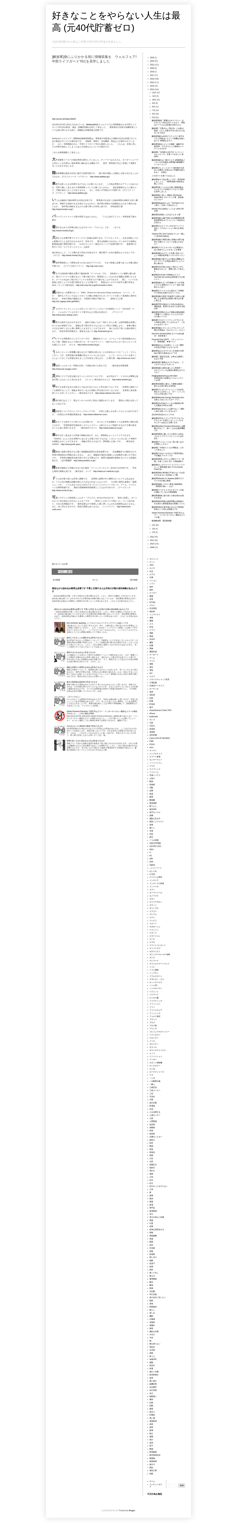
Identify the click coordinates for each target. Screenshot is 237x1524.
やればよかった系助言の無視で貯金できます (85, 726)
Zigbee (152, 865)
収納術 (152, 785)
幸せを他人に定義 (156, 1217)
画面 (151, 1353)
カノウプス (154, 896)
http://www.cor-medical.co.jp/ (106, 471)
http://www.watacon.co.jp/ (110, 428)
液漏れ (152, 1325)
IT (150, 852)
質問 (151, 1427)
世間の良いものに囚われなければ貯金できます (86, 741)
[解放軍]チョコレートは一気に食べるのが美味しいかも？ (168, 443)
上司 (151, 1094)
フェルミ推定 (154, 1016)
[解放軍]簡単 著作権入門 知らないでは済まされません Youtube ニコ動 (168, 474)
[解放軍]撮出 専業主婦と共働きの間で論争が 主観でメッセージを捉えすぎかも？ (168, 242)
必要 (151, 791)
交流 (151, 1109)
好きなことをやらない (158, 1186)
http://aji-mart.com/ (94, 266)
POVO (152, 744)
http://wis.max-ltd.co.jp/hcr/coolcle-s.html (94, 285)
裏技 (151, 1399)
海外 (151, 587)
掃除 (151, 664)
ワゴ (151, 1075)
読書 (151, 645)
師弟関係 (153, 1211)
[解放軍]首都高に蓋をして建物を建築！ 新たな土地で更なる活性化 (168, 385)
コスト (152, 917)
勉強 (151, 1146)
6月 (154, 114)
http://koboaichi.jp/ (102, 331)
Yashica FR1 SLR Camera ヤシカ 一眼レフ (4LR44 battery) (168, 235)
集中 (151, 707)
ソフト (152, 584)
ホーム (95, 580)
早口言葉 (153, 1294)
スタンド (153, 933)
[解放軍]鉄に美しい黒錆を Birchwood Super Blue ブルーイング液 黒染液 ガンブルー (167, 197)
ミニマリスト (154, 614)
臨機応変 (153, 1384)
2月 (154, 532)
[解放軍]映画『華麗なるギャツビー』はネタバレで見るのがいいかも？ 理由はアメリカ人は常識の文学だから (168, 122)
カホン (152, 899)
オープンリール (155, 893)
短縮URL (153, 1359)
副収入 (152, 1140)
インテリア (154, 880)
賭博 (151, 1430)
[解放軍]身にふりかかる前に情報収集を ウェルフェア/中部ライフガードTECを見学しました (168, 189)
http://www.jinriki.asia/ (70, 444)
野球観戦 (153, 1452)
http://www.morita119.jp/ (62, 230)
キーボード (154, 655)
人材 (151, 1118)
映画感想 (153, 803)
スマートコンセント (157, 945)
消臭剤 (152, 1322)
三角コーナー (154, 1090)
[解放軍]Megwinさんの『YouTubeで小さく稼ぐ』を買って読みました (168, 204)
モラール (153, 1047)
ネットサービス (155, 982)
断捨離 (152, 800)
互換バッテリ (154, 775)
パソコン (153, 581)
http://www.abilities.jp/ (99, 176)
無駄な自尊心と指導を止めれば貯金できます (85, 667)
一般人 (152, 1084)
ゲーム (152, 658)
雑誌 (151, 1467)
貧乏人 (152, 1412)
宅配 (151, 788)
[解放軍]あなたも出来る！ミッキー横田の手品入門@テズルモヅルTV (168, 346)
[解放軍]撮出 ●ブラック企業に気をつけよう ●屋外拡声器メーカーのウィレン (168, 254)
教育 (151, 797)
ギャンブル (154, 908)
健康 (151, 596)
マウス (152, 766)
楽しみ (152, 1313)
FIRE (151, 741)
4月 (154, 525)
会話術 (152, 1124)
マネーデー (154, 1038)
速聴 (151, 1436)
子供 (151, 1189)
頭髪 (151, 1474)
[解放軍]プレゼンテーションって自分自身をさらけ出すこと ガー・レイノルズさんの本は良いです (168, 392)
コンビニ (153, 920)
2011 (152, 540)
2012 (152, 537)
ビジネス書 (154, 998)
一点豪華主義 (154, 1081)
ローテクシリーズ (156, 1072)
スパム (152, 939)
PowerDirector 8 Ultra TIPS (160, 710)
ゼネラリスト (154, 951)
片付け (152, 1335)
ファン (152, 1007)
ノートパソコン (155, 763)
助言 (151, 1143)
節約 (151, 590)
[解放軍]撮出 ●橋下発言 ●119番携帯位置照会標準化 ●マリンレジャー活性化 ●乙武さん (168, 220)
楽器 (151, 692)
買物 (151, 648)
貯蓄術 (152, 1415)
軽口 (151, 1433)
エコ (151, 624)
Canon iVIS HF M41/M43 (159, 738)
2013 (152, 89)
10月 (154, 100)
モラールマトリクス (157, 1050)
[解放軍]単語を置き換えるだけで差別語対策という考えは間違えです (168, 508)
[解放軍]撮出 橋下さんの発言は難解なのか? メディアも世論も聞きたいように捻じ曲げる (168, 261)
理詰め (152, 1347)
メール (152, 1041)
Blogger (132, 1510)
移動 (151, 1362)
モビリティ (154, 1044)
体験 (151, 633)
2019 (152, 72)
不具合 (152, 1097)
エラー (152, 890)
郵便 (151, 1449)
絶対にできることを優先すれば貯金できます (85, 638)
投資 (151, 794)
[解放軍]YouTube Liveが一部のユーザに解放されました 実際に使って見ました (168, 269)
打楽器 (152, 1248)
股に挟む (153, 1381)
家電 (151, 1205)
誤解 (151, 1406)
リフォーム (154, 772)
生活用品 (153, 608)
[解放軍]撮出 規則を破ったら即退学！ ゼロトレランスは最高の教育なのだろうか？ (168, 370)
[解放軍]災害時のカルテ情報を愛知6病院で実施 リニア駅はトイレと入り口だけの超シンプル (168, 314)
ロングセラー (154, 1066)
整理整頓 (153, 1279)
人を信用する (154, 1112)
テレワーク (154, 961)
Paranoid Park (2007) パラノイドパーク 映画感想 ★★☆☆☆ (167, 340)
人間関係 (153, 1121)
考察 (151, 618)
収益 (151, 1149)
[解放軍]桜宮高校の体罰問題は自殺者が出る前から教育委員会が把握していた (168, 502)
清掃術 (152, 732)
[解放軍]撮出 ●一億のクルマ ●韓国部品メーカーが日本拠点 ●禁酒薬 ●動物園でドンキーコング (168, 162)
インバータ (154, 887)
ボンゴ (152, 720)
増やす (152, 1171)
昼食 (151, 1304)
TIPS (151, 565)
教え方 (152, 1276)
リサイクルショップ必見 (159, 679)
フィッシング (154, 1013)
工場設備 (153, 683)
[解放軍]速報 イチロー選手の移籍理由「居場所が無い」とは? (167, 485)
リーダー (153, 1059)
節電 (151, 1368)
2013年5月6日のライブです (163, 415)
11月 (154, 96)
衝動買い (153, 1396)
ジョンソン (154, 930)
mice (151, 747)
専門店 (152, 1208)
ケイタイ (153, 593)
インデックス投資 (156, 883)
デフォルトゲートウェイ (159, 964)
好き (151, 1183)
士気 (151, 1177)
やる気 (152, 874)
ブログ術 (153, 1025)
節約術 (152, 611)
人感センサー (154, 1115)
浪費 (151, 815)
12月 (154, 93)
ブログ (152, 1022)
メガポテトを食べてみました (163, 176)
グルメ (152, 605)
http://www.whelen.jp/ (121, 379)
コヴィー (153, 923)
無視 (151, 1328)
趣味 (151, 642)
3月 (154, 529)
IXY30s (152, 602)
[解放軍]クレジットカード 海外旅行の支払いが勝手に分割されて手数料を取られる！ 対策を (168, 170)
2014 (152, 86)
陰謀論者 (153, 1461)
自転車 (152, 695)
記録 (151, 1403)
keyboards (153, 716)
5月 (154, 117)
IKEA (151, 849)
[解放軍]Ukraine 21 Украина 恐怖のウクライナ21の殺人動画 (168, 479)
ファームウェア (155, 1010)
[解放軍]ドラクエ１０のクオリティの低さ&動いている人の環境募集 (168, 491)
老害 (151, 1378)
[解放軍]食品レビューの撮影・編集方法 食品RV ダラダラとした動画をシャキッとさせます (168, 146)
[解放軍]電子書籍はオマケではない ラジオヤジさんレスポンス (168, 363)
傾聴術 (152, 1127)
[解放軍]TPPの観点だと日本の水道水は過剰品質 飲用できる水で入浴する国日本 (168, 306)
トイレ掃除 (154, 970)
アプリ (152, 630)
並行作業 (153, 1103)
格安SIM (152, 809)
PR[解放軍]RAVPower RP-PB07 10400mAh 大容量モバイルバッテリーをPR (167, 378)
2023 (152, 61)
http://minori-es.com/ (126, 358)
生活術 (152, 1350)
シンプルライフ (155, 754)
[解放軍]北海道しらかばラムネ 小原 (166, 215)
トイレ (152, 967)
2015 (152, 82)
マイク (152, 661)
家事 (151, 1196)
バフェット (154, 992)
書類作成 (153, 652)
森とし (152, 1310)
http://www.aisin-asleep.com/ (64, 315)
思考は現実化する (156, 1229)
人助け (152, 778)
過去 (151, 667)
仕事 (151, 577)
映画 (151, 636)
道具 (151, 1443)
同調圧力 (153, 1165)
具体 (151, 1131)
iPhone (152, 713)
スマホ (152, 942)
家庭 (151, 1202)
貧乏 (151, 837)
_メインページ (155, 868)
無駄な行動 (154, 1331)
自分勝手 (153, 1387)
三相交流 (153, 1087)
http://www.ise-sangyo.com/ (64, 369)
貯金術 (152, 704)
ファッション (154, 1004)
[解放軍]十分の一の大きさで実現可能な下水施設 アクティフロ (168, 454)
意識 (151, 1239)
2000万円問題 (155, 843)
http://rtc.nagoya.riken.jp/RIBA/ (65, 301)
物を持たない (154, 1344)
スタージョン (154, 936)
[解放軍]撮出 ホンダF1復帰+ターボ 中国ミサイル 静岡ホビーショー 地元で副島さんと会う (168, 285)
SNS (151, 862)
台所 (151, 1161)
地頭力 (152, 1168)
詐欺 (151, 834)
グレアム (153, 914)
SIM (151, 859)
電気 (151, 670)
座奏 (151, 1220)
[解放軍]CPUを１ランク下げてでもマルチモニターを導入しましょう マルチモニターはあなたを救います (168, 420)
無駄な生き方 (154, 818)
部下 (151, 1446)
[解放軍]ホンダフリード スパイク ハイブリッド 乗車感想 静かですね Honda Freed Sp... (168, 467)
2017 (152, 75)
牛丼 (151, 1338)
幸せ (151, 1214)
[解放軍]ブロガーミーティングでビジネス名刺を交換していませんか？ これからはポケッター (168, 322)
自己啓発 (153, 1390)
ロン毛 (152, 1069)
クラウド (153, 911)
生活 (151, 571)
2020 (152, 68)
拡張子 (152, 1263)
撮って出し (154, 1273)
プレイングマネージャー (159, 1032)
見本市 (152, 639)
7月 (154, 110)
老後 (151, 825)
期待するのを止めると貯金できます (81, 652)
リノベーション (155, 1056)
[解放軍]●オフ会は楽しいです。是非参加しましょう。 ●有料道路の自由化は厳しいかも (168, 181)
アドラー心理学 (155, 877)
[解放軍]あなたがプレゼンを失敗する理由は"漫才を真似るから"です (168, 352)
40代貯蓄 (153, 735)
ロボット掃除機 (155, 1063)
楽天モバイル (154, 812)
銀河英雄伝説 (154, 1455)
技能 (151, 1251)
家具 (151, 1199)
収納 (151, 1155)
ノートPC (153, 985)
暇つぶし (153, 806)
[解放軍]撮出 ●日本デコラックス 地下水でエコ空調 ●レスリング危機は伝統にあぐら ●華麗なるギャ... (168, 138)
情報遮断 (153, 1236)
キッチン (153, 750)
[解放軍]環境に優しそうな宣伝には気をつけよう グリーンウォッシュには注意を (168, 436)
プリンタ (153, 1029)
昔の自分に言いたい (157, 1297)
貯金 (151, 627)
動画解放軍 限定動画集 (162, 521)
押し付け (153, 1257)
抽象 (151, 1260)
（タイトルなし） (74, 697)
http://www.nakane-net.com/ (107, 393)
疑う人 (152, 1356)
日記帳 (152, 1291)
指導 (151, 1267)
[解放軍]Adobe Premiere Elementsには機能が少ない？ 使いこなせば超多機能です (168, 428)
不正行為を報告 (154, 1494)
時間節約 (153, 1307)
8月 (154, 107)
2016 (152, 79)
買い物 (152, 1418)
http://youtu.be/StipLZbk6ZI (64, 119)
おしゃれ (153, 871)
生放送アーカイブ (156, 686)
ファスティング (155, 1001)
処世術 (152, 1134)
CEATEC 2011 (155, 846)
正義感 (152, 1319)
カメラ (152, 568)
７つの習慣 (154, 840)
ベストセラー (154, 1035)
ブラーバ (153, 1019)
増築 (151, 1174)
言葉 (151, 831)
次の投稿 (56, 580)
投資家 (152, 1254)
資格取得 (153, 1421)
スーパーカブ (154, 948)
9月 (154, 103)
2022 (152, 65)
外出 (151, 1180)
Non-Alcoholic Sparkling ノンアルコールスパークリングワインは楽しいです (97, 623)
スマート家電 (154, 757)
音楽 (151, 599)
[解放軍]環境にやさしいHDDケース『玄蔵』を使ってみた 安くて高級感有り (168, 460)
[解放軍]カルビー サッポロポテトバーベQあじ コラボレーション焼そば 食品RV (168, 228)
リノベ (152, 1053)
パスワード (154, 995)
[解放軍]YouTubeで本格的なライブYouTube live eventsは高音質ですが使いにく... (168, 277)
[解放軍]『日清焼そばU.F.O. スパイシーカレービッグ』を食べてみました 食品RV (168, 154)
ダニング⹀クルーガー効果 (159, 954)
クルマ (152, 676)
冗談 (151, 723)
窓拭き (152, 1365)
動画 (151, 781)
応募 (151, 1226)
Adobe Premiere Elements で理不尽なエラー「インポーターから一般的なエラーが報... (168, 515)
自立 (151, 1393)
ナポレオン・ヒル (156, 979)
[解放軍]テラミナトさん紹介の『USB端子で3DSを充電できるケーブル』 (168, 292)
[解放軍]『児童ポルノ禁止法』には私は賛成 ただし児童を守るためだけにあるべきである (168, 130)
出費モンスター (155, 1137)
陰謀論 (152, 1458)
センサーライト (155, 760)
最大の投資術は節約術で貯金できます (82, 682)
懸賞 (151, 1242)
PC (150, 856)
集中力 (152, 1464)
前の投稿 (133, 580)
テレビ (152, 957)
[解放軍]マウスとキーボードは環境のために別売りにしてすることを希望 (168, 248)
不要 (151, 1100)
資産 (151, 1424)
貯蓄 (151, 701)
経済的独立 (154, 1375)
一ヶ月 (152, 1078)
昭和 (151, 1301)
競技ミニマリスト (156, 821)
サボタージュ (154, 927)
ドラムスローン (155, 976)
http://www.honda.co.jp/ (62, 209)
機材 (151, 1316)
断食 (151, 1285)
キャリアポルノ (155, 902)
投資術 (152, 729)
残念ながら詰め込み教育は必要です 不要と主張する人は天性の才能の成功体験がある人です (91, 609)
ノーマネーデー (155, 988)
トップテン (154, 973)
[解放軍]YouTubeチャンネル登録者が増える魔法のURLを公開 (167, 404)
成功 (151, 1245)
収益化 (152, 1152)
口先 (151, 1158)
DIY (151, 673)
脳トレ (152, 828)
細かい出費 (154, 1372)
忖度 (151, 1223)
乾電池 (152, 1106)
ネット (152, 562)
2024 (152, 58)
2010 (152, 544)
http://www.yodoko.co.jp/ (84, 460)
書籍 (151, 621)
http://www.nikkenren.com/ (95, 414)
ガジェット (154, 559)
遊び (151, 1440)
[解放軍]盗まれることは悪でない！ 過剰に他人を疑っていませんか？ (168, 410)
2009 (152, 547)
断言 (151, 1282)
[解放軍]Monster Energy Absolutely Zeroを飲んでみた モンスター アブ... (168, 398)
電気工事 (153, 1470)
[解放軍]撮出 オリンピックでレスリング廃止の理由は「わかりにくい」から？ (168, 329)
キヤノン (153, 905)
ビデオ (152, 574)
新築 (151, 1288)
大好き (152, 726)
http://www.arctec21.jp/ (62, 490)
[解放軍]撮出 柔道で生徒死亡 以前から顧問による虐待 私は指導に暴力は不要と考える (168, 298)
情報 (151, 1233)
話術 (151, 698)
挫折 (151, 1270)
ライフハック (154, 769)
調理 (151, 1409)
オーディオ (154, 689)
